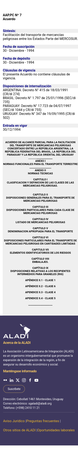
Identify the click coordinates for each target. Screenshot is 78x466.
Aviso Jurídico (14, 421)
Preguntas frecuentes (42, 421)
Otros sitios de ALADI (19, 430)
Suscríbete (14, 389)
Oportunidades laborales (56, 430)
